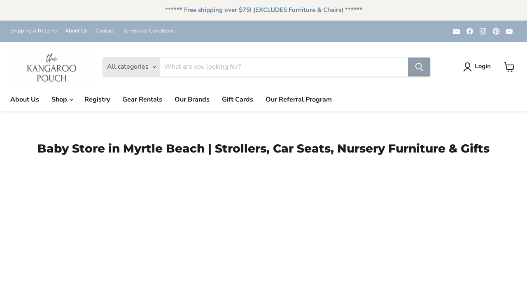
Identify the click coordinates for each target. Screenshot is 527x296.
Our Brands (192, 99)
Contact (105, 31)
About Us (76, 31)
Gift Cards (237, 99)
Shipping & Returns (33, 31)
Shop (62, 99)
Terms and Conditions (149, 31)
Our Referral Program (299, 99)
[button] (478, 67)
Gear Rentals (142, 99)
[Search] (284, 67)
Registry (97, 99)
